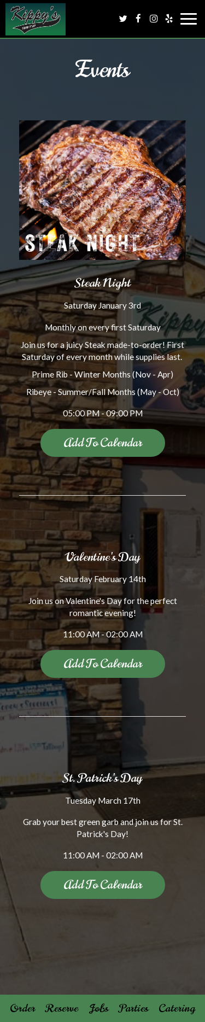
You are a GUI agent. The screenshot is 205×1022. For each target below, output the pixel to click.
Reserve (61, 1008)
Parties (133, 1008)
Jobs (98, 1008)
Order (22, 1008)
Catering (177, 1008)
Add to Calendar (102, 442)
